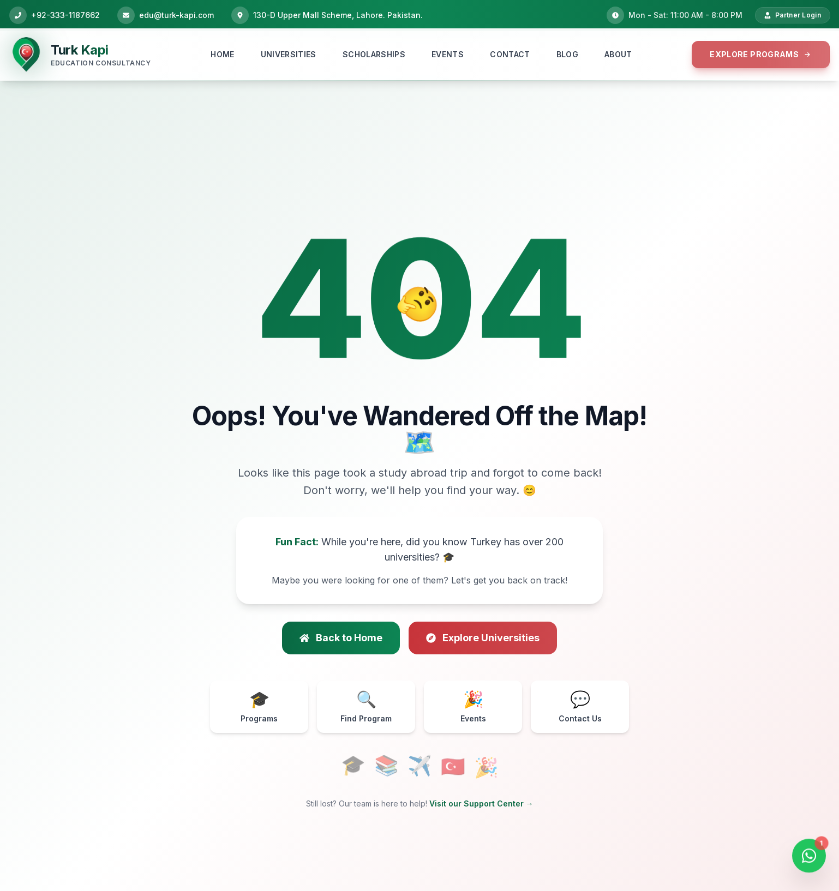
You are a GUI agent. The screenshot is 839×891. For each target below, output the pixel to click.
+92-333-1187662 (65, 15)
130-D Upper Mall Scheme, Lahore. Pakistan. (338, 15)
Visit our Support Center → (481, 803)
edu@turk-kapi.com (176, 15)
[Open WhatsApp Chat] (809, 857)
